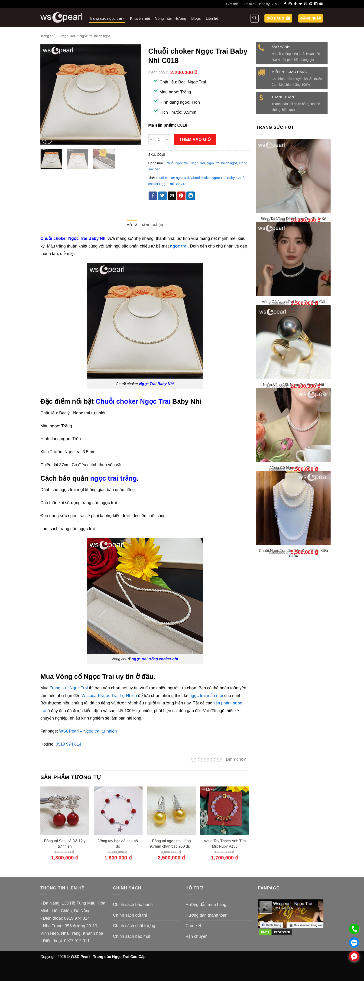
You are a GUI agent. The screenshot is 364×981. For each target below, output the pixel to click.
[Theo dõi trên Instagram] (290, 4)
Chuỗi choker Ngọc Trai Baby (212, 178)
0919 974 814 (68, 744)
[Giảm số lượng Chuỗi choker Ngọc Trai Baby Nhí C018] (151, 139)
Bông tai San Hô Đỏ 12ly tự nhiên (64, 843)
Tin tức (249, 4)
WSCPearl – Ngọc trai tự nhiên (88, 731)
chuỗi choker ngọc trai (172, 178)
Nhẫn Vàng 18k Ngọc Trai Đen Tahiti (293, 414)
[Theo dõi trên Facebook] (285, 4)
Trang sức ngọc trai (107, 18)
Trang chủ (47, 36)
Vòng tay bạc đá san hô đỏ (118, 843)
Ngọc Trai (67, 36)
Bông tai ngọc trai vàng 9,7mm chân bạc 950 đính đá (171, 844)
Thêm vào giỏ (195, 139)
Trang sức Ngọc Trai (69, 688)
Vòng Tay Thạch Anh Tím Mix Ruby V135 (225, 843)
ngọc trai (179, 246)
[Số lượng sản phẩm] (159, 139)
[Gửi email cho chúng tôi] (305, 4)
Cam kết (193, 925)
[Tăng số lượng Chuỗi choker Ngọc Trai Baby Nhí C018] (167, 139)
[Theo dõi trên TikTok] (295, 4)
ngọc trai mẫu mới (206, 695)
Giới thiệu (233, 4)
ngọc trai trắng (113, 478)
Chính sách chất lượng (134, 925)
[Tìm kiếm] (254, 18)
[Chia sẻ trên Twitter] (162, 196)
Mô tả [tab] (132, 225)
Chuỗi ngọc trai (177, 163)
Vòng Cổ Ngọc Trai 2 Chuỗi (293, 510)
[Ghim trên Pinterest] (181, 196)
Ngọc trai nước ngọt (95, 36)
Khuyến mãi (140, 18)
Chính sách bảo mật (131, 936)
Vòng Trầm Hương (170, 18)
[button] (278, 18)
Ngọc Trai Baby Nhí (156, 384)
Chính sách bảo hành (133, 904)
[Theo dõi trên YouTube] (321, 4)
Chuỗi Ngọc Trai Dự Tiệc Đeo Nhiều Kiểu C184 (293, 607)
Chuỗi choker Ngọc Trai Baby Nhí (73, 238)
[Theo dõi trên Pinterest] (310, 4)
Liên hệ (212, 18)
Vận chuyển (196, 936)
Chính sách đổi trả (130, 915)
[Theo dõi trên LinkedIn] (316, 4)
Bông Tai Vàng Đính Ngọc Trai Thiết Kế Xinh (293, 221)
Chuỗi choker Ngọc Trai (133, 401)
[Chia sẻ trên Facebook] (153, 196)
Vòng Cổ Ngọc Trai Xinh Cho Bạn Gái (293, 319)
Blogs (196, 18)
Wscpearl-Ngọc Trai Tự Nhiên (109, 695)
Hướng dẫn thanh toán (206, 915)
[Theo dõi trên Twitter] (300, 4)
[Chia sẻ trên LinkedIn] (190, 196)
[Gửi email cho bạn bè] (172, 196)
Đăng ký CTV (267, 4)
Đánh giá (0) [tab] (152, 225)
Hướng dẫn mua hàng (205, 904)
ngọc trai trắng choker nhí (155, 659)
